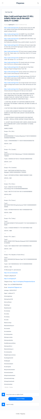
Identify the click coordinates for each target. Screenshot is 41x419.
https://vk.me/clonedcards (11, 272)
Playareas (20, 3)
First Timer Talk (8, 12)
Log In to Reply (20, 398)
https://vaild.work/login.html (11, 27)
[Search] (38, 3)
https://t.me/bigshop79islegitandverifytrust (24, 281)
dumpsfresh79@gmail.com (15, 287)
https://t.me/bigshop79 (10, 278)
